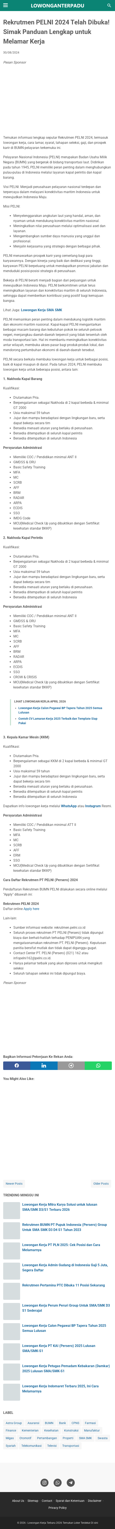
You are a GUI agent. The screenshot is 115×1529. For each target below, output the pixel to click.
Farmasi (90, 1423)
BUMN (49, 1423)
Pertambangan (47, 1438)
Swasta (103, 1438)
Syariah (11, 1445)
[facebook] (16, 1065)
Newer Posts (14, 1183)
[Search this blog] (109, 5)
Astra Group (14, 1423)
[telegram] (71, 1065)
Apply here (31, 909)
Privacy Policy (57, 1507)
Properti (68, 1438)
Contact (47, 1500)
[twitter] (43, 1065)
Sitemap (33, 1500)
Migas (10, 1438)
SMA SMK (85, 1438)
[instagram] (44, 1483)
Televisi (52, 1445)
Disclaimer (94, 1500)
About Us (18, 1500)
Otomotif (25, 1438)
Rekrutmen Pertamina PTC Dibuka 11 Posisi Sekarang (63, 1285)
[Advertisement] (57, 101)
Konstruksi (71, 1430)
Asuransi (33, 1423)
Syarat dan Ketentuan (70, 1500)
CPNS (75, 1423)
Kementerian (30, 1430)
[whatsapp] (98, 1065)
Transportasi (70, 1445)
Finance (11, 1430)
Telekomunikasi (31, 1445)
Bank (62, 1423)
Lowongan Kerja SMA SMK (41, 310)
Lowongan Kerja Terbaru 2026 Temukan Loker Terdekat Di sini (63, 1522)
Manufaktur (92, 1430)
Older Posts (101, 1183)
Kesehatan (51, 1430)
